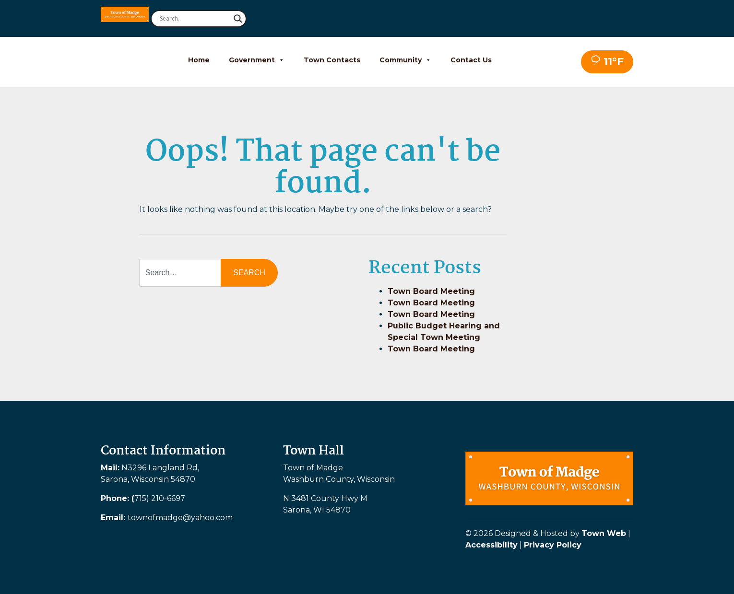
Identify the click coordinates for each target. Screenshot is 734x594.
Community (405, 60)
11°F (607, 61)
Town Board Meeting (431, 291)
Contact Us (471, 60)
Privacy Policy (552, 544)
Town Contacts (332, 60)
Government (256, 60)
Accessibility (491, 544)
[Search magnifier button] (238, 18)
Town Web (603, 533)
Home (199, 60)
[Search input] (194, 18)
